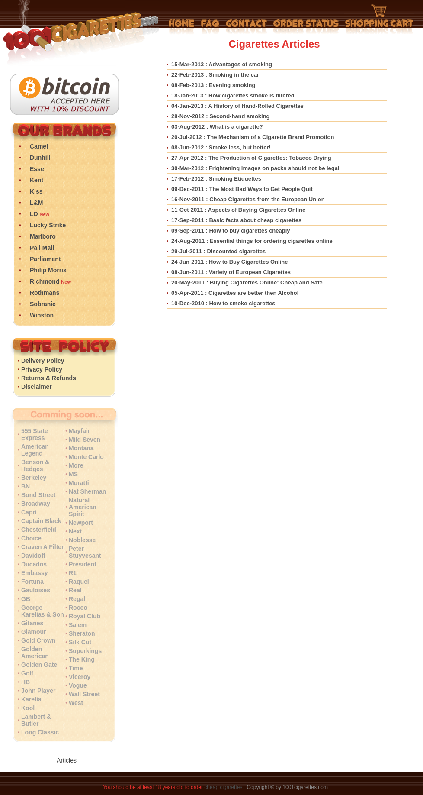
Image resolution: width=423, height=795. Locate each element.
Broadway (35, 503)
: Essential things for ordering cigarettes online (252, 241)
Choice (31, 538)
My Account (306, 27)
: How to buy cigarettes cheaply (230, 230)
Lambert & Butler (36, 720)
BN (25, 486)
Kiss (36, 191)
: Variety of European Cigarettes (231, 272)
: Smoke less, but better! (221, 147)
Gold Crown (38, 640)
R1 (73, 572)
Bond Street (38, 494)
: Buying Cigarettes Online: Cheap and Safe (247, 282)
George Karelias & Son (42, 611)
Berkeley (33, 477)
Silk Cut (80, 642)
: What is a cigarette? (217, 126)
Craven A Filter (42, 546)
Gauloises (35, 590)
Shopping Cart (379, 19)
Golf (27, 673)
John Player (38, 690)
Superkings (85, 650)
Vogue (78, 685)
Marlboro (43, 236)
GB (25, 598)
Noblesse (82, 539)
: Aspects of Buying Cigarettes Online (238, 210)
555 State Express (34, 434)
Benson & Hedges (35, 465)
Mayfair (79, 430)
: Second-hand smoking (220, 116)
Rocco (78, 607)
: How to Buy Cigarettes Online (229, 262)
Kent (36, 180)
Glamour (33, 631)
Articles (67, 760)
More (76, 465)
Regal (77, 598)
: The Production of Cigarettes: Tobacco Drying (251, 158)
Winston (42, 315)
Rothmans (44, 292)
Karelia (31, 699)
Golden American (35, 652)
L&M (36, 202)
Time (76, 668)
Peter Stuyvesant (85, 552)
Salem (78, 624)
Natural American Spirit (82, 507)
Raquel (79, 581)
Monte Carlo (86, 456)
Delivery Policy (42, 360)
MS (73, 474)
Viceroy (79, 676)
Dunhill (40, 157)
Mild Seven (84, 439)
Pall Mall (42, 247)
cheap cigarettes (223, 787)
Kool (28, 708)
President (82, 564)
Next (75, 531)
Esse (37, 168)
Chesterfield (38, 529)
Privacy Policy (41, 369)
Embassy (34, 572)
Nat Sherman (87, 491)
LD (34, 213)
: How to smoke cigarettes (223, 303)
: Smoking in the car (215, 74)
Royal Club (84, 616)
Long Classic (40, 732)
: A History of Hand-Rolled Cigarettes (237, 106)
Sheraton (82, 633)
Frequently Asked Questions (210, 27)
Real (75, 590)
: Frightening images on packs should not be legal (255, 168)
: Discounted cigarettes (218, 251)
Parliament (45, 258)
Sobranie (43, 304)
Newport (81, 522)
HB (25, 682)
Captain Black (41, 520)
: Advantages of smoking (221, 64)
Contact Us (246, 27)
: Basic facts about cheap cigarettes (236, 220)
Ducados (34, 564)
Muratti (79, 482)
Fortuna (32, 581)
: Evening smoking (213, 85)
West (76, 702)
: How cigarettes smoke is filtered (233, 95)
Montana (81, 448)
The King (82, 659)
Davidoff (33, 555)
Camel (39, 146)
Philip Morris (48, 270)
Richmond (44, 281)
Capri (29, 512)
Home (181, 27)
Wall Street (84, 694)
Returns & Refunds (48, 378)
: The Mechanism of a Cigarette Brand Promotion (252, 137)
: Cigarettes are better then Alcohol (234, 293)
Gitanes (32, 623)
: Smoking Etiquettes (216, 178)
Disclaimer (36, 386)
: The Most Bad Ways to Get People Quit (242, 189)
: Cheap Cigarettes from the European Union (248, 199)
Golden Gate (39, 664)
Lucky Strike (48, 225)
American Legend (35, 450)
